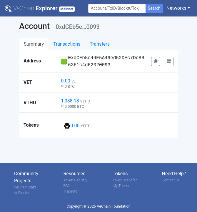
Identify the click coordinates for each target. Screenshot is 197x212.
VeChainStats (25, 187)
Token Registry (76, 180)
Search (154, 8)
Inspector (71, 191)
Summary (34, 44)
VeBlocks (21, 193)
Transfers (100, 44)
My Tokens (121, 185)
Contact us (171, 180)
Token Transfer (125, 180)
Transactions (66, 44)
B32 (67, 185)
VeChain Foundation (114, 206)
